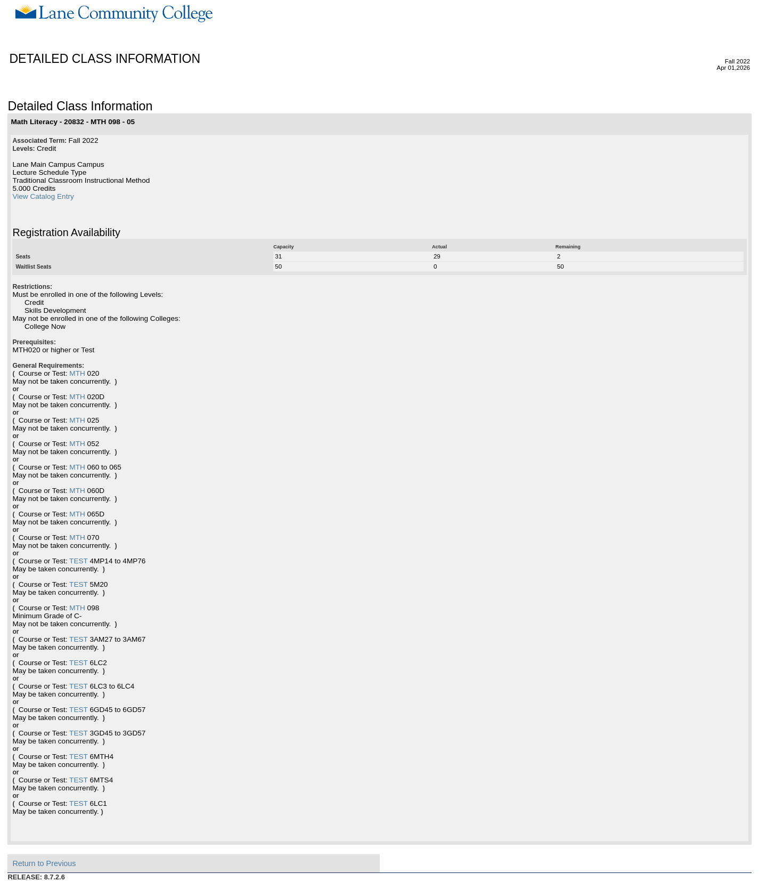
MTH (77, 373)
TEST (78, 561)
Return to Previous (44, 863)
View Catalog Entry (43, 196)
